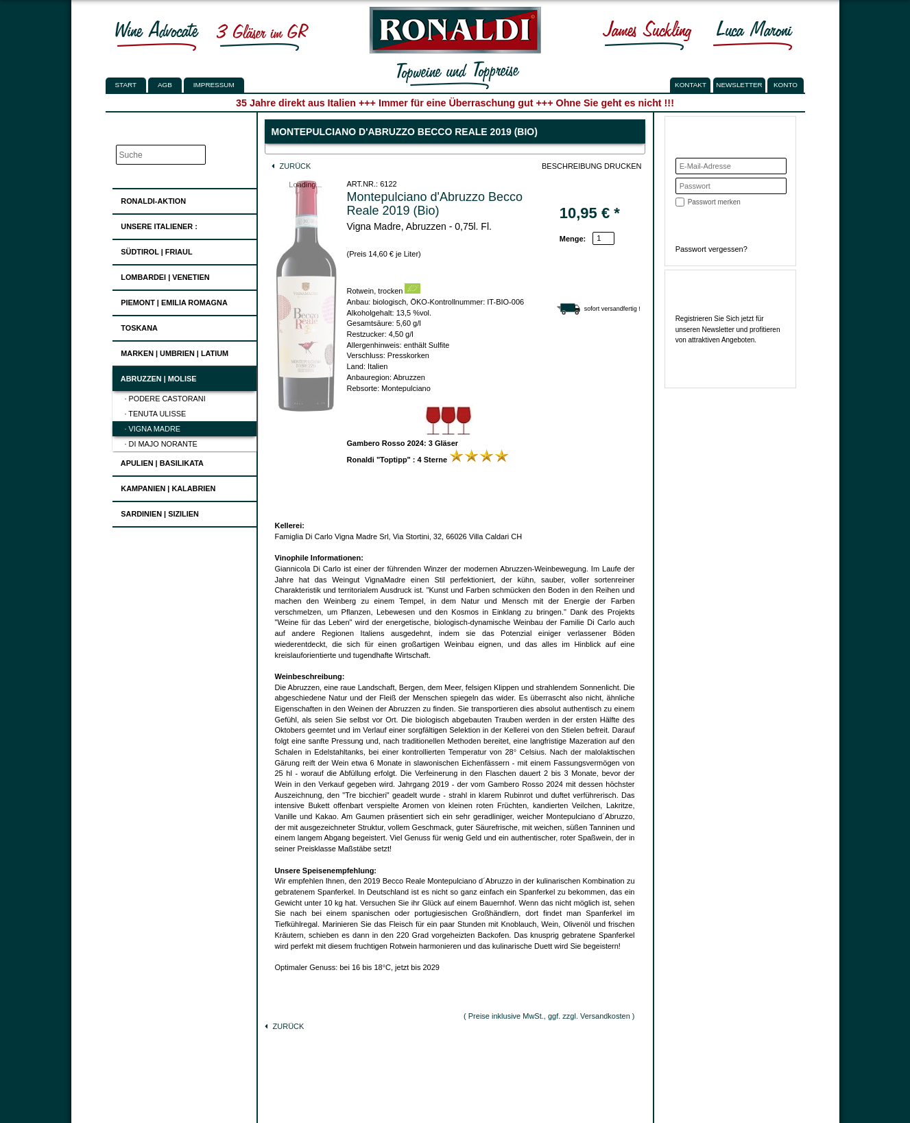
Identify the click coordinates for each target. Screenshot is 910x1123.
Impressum (214, 84)
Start (125, 84)
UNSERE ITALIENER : (154, 224)
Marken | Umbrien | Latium (170, 351)
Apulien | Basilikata (158, 461)
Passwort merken (714, 202)
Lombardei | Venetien (160, 275)
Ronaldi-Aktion (149, 198)
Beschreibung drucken (591, 166)
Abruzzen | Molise (154, 377)
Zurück (291, 166)
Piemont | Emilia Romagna (170, 301)
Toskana (135, 326)
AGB (165, 84)
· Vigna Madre (153, 429)
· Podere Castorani (165, 398)
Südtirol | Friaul (152, 250)
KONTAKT (690, 84)
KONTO (786, 84)
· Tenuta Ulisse (156, 414)
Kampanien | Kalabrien (163, 487)
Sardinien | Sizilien (155, 512)
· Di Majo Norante (161, 444)
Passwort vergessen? (711, 249)
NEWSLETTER (739, 84)
